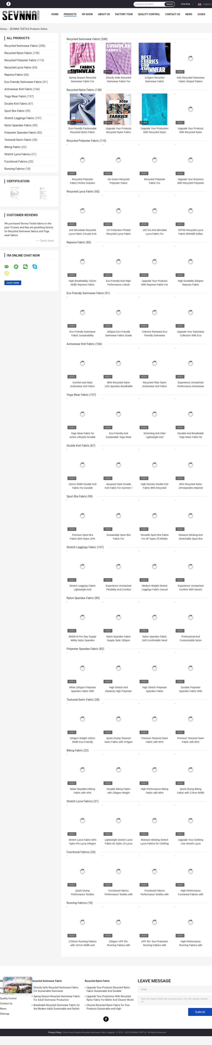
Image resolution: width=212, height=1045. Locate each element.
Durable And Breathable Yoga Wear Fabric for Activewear (191, 437)
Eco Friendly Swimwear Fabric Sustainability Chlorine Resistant (82, 335)
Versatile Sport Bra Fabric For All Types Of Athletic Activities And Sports (154, 539)
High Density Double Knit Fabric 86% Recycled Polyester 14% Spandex (154, 488)
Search (169, 4)
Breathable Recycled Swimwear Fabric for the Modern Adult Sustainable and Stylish (57, 1007)
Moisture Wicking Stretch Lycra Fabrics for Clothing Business (155, 843)
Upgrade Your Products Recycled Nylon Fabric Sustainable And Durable (118, 132)
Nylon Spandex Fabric (18, 125)
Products (70, 14)
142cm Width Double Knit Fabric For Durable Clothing (82, 488)
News (189, 14)
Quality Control (149, 14)
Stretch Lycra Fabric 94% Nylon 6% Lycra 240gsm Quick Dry (82, 843)
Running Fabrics (14, 168)
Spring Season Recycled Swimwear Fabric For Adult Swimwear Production (57, 998)
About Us (104, 14)
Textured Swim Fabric (17, 139)
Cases (201, 14)
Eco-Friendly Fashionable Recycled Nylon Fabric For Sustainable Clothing (83, 132)
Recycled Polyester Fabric (20, 60)
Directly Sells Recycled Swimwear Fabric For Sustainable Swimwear (118, 81)
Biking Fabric (12, 147)
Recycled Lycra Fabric (17, 67)
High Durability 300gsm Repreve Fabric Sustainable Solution (191, 284)
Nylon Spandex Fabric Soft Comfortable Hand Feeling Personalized (154, 640)
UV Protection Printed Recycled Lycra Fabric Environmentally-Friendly (118, 234)
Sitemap (4, 1013)
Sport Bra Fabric (14, 111)
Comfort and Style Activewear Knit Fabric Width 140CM (82, 386)
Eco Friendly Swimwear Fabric (23, 82)
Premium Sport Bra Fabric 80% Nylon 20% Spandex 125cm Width (82, 539)
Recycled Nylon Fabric (18, 53)
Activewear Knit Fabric (18, 89)
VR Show (87, 14)
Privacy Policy (54, 1032)
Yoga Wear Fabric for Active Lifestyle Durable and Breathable (82, 437)
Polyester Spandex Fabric (20, 132)
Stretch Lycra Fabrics (17, 154)
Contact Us (172, 14)
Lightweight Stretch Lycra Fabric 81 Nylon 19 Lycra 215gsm (118, 843)
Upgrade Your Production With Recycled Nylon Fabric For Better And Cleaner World (110, 998)
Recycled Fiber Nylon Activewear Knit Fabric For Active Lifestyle (154, 386)
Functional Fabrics (16, 161)
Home (54, 14)
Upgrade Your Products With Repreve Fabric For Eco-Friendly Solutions (154, 284)
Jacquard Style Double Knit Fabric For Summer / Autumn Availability (118, 488)
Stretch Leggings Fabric (19, 118)
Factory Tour (124, 14)
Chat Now (185, 4)
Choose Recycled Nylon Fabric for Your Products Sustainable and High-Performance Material (108, 1007)
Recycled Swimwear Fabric (21, 45)
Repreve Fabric (13, 74)
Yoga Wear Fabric (15, 96)
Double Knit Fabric (15, 103)
